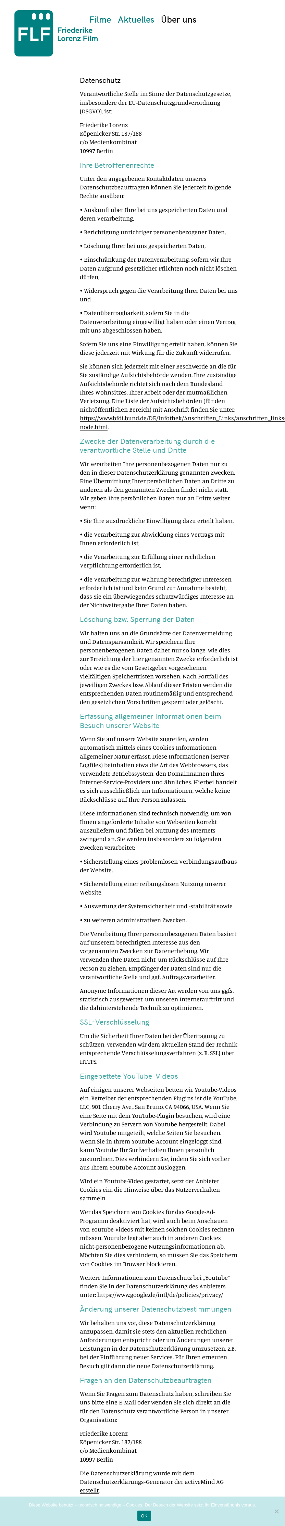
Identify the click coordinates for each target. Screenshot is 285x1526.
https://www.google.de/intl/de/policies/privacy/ (160, 1294)
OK (144, 1515)
